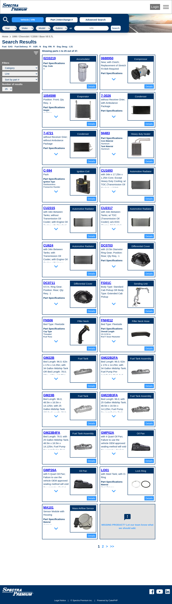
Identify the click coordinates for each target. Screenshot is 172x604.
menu (166, 7)
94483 (105, 133)
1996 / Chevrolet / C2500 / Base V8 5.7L (32, 36)
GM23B (48, 395)
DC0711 (49, 283)
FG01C (106, 283)
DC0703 (107, 245)
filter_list (36, 53)
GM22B (48, 357)
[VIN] (91, 28)
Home (5, 36)
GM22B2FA (109, 357)
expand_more (114, 79)
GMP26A (49, 470)
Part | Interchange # (61, 19)
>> (112, 546)
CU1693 (107, 170)
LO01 (105, 470)
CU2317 (107, 208)
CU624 (48, 245)
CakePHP (113, 600)
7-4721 (48, 133)
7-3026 (106, 95)
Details (91, 86)
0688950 (107, 58)
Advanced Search (96, 19)
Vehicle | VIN (28, 19)
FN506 (48, 320)
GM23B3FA (109, 395)
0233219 (49, 58)
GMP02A (107, 432)
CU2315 (49, 208)
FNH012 (107, 320)
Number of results (12, 84)
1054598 (49, 95)
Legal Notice (60, 600)
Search (116, 28)
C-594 (47, 170)
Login (155, 7)
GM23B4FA (51, 432)
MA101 (48, 507)
